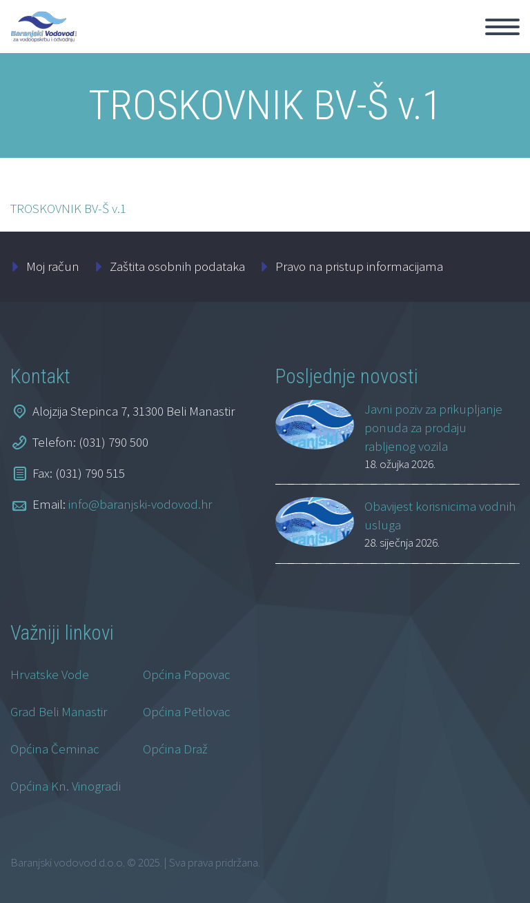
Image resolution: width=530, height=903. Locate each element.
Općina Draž (175, 748)
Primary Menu (502, 27)
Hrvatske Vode (49, 674)
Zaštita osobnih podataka (177, 266)
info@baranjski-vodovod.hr (140, 504)
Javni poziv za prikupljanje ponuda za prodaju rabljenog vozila (433, 427)
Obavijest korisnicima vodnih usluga (440, 515)
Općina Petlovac (186, 711)
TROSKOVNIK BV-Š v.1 (68, 208)
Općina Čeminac (54, 748)
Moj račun (52, 266)
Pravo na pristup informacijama (359, 266)
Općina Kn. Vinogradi (65, 786)
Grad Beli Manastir (58, 711)
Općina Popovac (186, 674)
